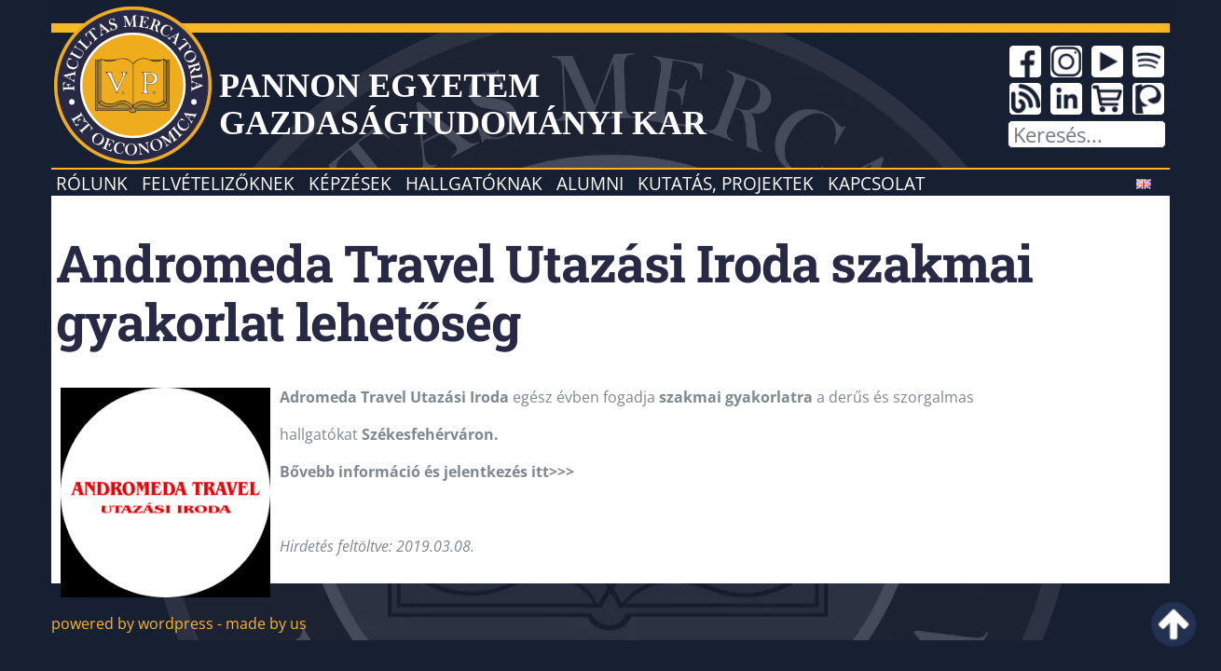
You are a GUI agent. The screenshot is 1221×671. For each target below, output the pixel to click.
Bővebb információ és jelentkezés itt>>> (427, 471)
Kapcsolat (876, 183)
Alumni (590, 183)
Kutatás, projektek (726, 183)
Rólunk (92, 183)
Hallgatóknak (473, 183)
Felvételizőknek (218, 183)
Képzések (350, 183)
